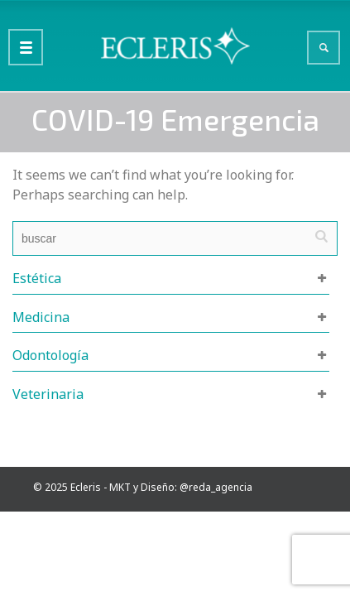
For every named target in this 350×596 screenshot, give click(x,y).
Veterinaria (48, 394)
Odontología (50, 355)
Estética (36, 278)
